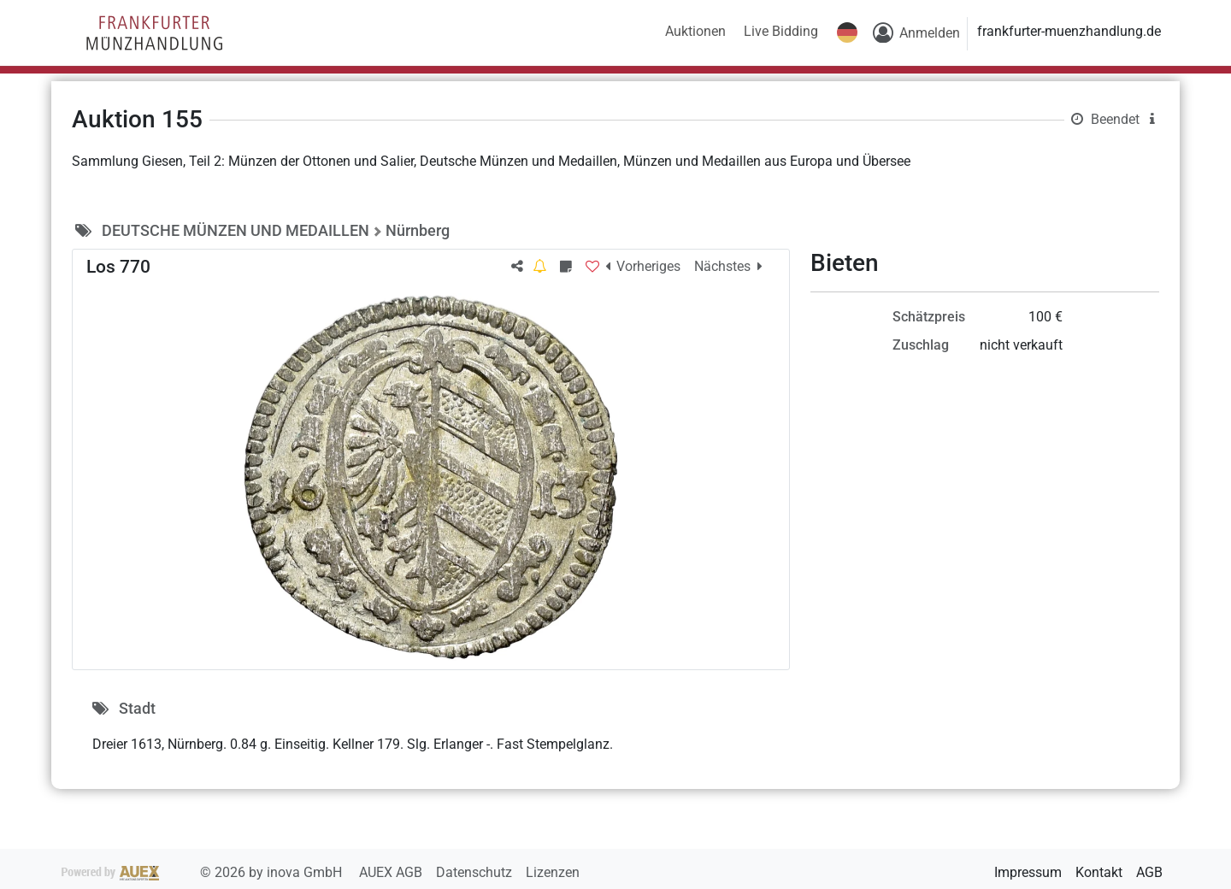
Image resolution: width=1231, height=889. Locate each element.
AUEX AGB (392, 872)
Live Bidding (781, 31)
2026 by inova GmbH (203, 872)
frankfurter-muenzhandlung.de (1069, 31)
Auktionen (695, 31)
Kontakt (1098, 872)
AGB (1149, 872)
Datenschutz (475, 872)
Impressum (1028, 872)
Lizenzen (553, 872)
